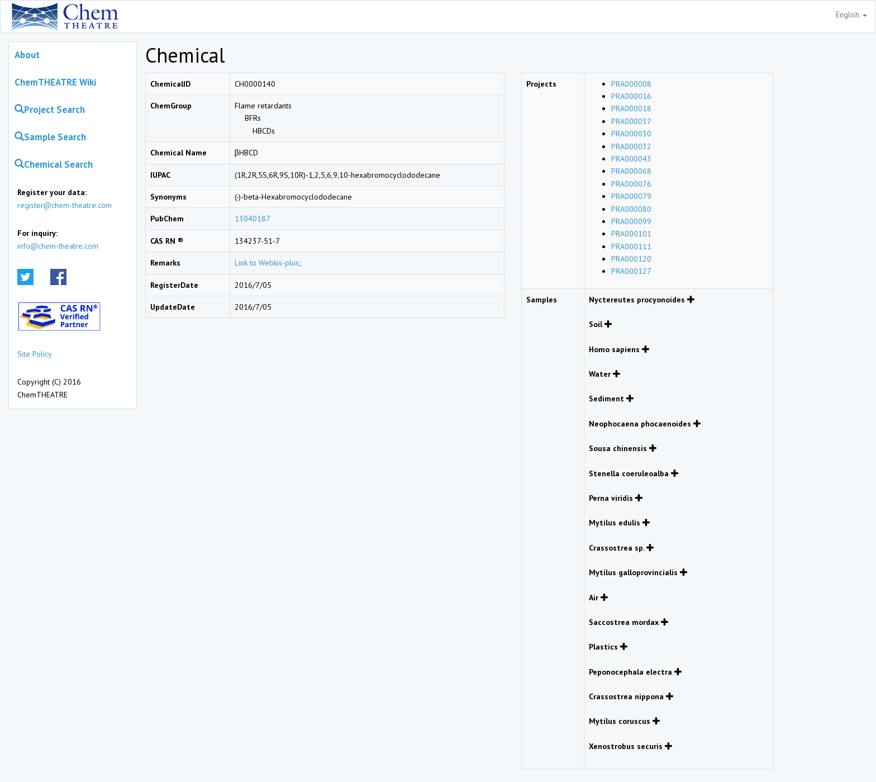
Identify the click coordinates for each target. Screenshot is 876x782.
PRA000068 (631, 171)
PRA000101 (631, 234)
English (851, 15)
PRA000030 (631, 134)
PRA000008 (631, 84)
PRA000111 (631, 246)
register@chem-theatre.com (64, 205)
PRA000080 (631, 209)
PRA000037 (631, 121)
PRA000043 (631, 159)
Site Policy (34, 354)
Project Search (50, 109)
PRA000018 (631, 108)
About (27, 55)
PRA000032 (631, 146)
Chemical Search (54, 164)
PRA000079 (631, 196)
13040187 (252, 219)
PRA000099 (631, 221)
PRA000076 (631, 184)
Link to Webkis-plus (267, 263)
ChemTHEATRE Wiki (55, 82)
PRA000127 (631, 271)
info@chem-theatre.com (57, 246)
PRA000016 (631, 96)
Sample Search (50, 137)
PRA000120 (631, 259)
